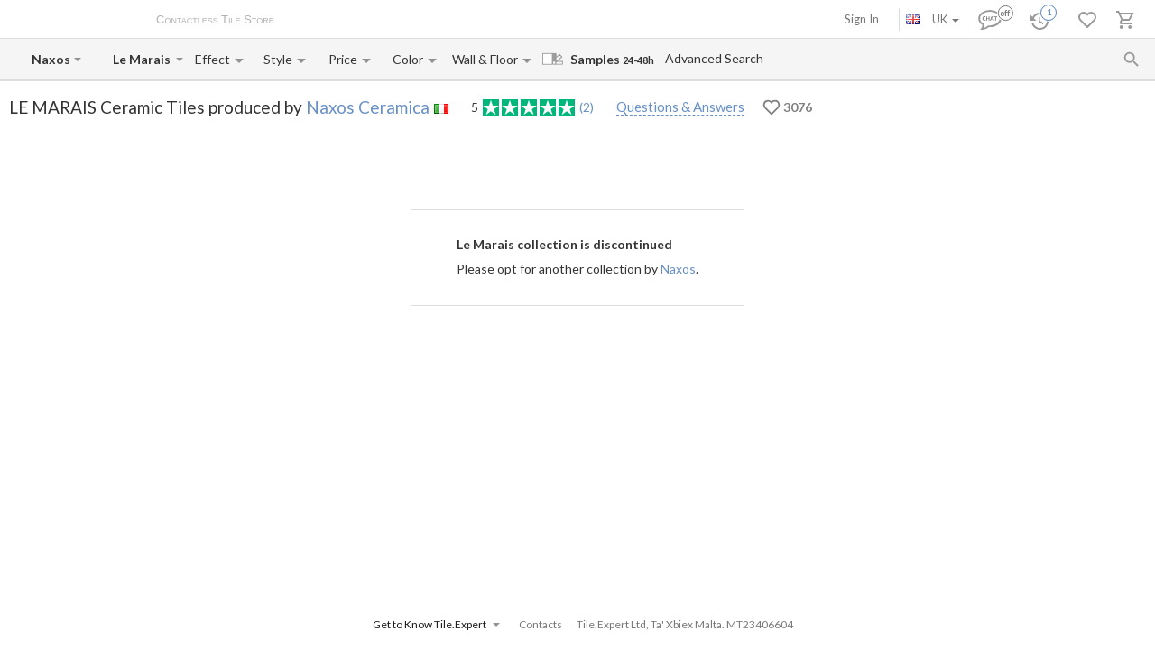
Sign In (862, 19)
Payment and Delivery (409, 21)
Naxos (678, 268)
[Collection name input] (142, 59)
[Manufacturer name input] (51, 59)
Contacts (500, 21)
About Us (317, 21)
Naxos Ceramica (368, 107)
